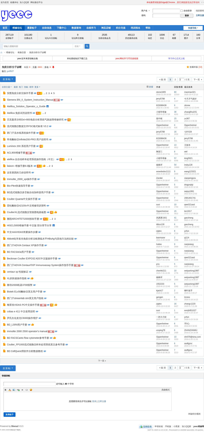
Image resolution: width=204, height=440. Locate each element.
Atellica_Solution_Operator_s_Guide (26, 106)
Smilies (31, 389)
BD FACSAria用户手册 (19, 252)
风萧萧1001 (161, 218)
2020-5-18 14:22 (191, 300)
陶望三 (159, 151)
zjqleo (159, 231)
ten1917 (188, 211)
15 (175, 118)
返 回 (163, 79)
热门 (21, 87)
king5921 (188, 158)
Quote (22, 389)
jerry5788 (160, 99)
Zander (159, 178)
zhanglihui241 (190, 112)
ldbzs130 (160, 224)
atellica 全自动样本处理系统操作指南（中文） (31, 159)
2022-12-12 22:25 (191, 161)
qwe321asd (189, 204)
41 (175, 218)
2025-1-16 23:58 (191, 101)
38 (175, 112)
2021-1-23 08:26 (191, 247)
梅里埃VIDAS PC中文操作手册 (23, 304)
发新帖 (7, 79)
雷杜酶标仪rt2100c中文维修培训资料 (26, 205)
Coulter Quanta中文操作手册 (22, 199)
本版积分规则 (194, 414)
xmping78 (160, 330)
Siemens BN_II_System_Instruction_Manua (30, 99)
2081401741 (190, 198)
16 (175, 132)
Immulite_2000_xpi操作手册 (22, 179)
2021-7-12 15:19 (191, 233)
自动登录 (186, 10)
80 (175, 92)
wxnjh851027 (190, 310)
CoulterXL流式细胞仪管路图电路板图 (26, 212)
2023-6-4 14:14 (190, 147)
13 (175, 145)
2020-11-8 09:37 (191, 280)
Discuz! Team (15, 430)
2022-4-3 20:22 (190, 207)
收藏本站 (14, 2)
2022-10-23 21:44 (191, 174)
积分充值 (120, 27)
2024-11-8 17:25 (191, 114)
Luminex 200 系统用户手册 (21, 146)
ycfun (186, 231)
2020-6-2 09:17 (190, 293)
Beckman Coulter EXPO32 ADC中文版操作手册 (32, 258)
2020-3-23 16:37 (191, 313)
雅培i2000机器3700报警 (19, 285)
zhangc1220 (189, 304)
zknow (187, 105)
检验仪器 (22, 52)
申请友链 (159, 426)
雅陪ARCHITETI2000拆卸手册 (23, 218)
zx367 (187, 118)
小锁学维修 (161, 112)
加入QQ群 (24, 2)
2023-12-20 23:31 (191, 128)
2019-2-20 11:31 (191, 339)
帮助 (148, 27)
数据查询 (76, 27)
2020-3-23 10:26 (191, 319)
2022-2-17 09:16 (191, 214)
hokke (159, 244)
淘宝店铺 (106, 27)
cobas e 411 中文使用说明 (21, 311)
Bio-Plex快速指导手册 (18, 185)
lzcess (187, 297)
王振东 (187, 145)
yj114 (186, 237)
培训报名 (135, 27)
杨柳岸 (159, 165)
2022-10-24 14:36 (191, 167)
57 (175, 158)
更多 (37, 87)
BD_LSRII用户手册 (17, 324)
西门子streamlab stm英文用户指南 (25, 298)
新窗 (151, 87)
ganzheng (188, 218)
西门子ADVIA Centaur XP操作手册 (25, 245)
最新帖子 (32, 27)
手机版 (168, 426)
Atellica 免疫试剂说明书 (19, 113)
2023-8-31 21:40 (191, 141)
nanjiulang (189, 244)
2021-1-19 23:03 (191, 260)
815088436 (161, 105)
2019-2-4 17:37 (190, 352)
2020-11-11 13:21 (191, 273)
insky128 (188, 165)
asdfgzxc (188, 343)
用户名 (144, 10)
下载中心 (61, 27)
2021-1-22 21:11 (191, 253)
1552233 (160, 284)
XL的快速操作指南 (17, 278)
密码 (143, 15)
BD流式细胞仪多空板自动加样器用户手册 (29, 192)
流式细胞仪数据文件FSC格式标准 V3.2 (27, 126)
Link (18, 389)
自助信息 (47, 27)
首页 (5, 27)
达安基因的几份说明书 (19, 172)
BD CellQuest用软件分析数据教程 (25, 351)
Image (14, 389)
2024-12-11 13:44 (191, 108)
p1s (157, 264)
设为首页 (5, 2)
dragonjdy (188, 185)
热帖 (26, 87)
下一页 (197, 79)
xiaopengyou (190, 178)
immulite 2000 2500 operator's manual (27, 331)
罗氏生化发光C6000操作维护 (22, 318)
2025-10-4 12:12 (191, 94)
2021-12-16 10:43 (191, 227)
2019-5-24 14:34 (191, 333)
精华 (31, 87)
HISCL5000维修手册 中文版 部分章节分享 (29, 225)
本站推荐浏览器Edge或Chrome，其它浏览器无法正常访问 (173, 2)
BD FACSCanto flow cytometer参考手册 (28, 338)
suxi (158, 204)
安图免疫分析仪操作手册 (20, 93)
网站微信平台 (36, 2)
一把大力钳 (161, 317)
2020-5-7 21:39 (190, 306)
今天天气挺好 (190, 99)
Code (26, 389)
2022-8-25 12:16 (191, 187)
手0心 (187, 323)
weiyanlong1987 (191, 271)
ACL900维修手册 (16, 152)
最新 (16, 87)
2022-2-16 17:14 (191, 220)
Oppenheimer (162, 125)
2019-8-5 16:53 (190, 326)
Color (9, 389)
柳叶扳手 (188, 290)
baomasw (160, 237)
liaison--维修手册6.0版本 (20, 166)
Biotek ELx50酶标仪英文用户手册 (24, 291)
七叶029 (188, 132)
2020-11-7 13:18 (191, 286)
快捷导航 (192, 28)
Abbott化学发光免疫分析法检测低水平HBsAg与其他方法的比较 (40, 238)
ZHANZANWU (190, 330)
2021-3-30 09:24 (191, 240)
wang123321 (190, 171)
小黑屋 (176, 426)
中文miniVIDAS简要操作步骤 (22, 232)
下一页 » (102, 361)
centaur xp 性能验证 (17, 271)
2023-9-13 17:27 (191, 134)
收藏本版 (196, 67)
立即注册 (200, 15)
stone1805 (161, 92)
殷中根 (159, 118)
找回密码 (200, 10)
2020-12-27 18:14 (191, 266)
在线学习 (91, 27)
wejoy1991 (189, 191)
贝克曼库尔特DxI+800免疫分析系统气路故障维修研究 (35, 119)
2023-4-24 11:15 (191, 154)
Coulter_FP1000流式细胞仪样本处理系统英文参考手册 (36, 344)
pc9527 (10, 71)
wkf (185, 151)
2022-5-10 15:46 (191, 200)
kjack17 (159, 290)
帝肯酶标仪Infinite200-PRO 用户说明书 (27, 139)
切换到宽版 (202, 2)
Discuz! (15, 426)
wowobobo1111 (163, 171)
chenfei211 (161, 271)
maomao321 (190, 92)
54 (175, 165)
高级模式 (166, 390)
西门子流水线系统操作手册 (21, 132)
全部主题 (6, 87)
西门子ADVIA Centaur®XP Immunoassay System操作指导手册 (40, 265)
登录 (94, 401)
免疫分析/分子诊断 (37, 52)
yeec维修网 (1, 52)
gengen (159, 297)
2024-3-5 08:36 (190, 121)
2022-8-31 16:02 (191, 180)
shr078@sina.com (192, 337)
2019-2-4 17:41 (190, 346)
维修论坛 (17, 27)
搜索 (77, 46)
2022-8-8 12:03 (190, 194)
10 (175, 204)
